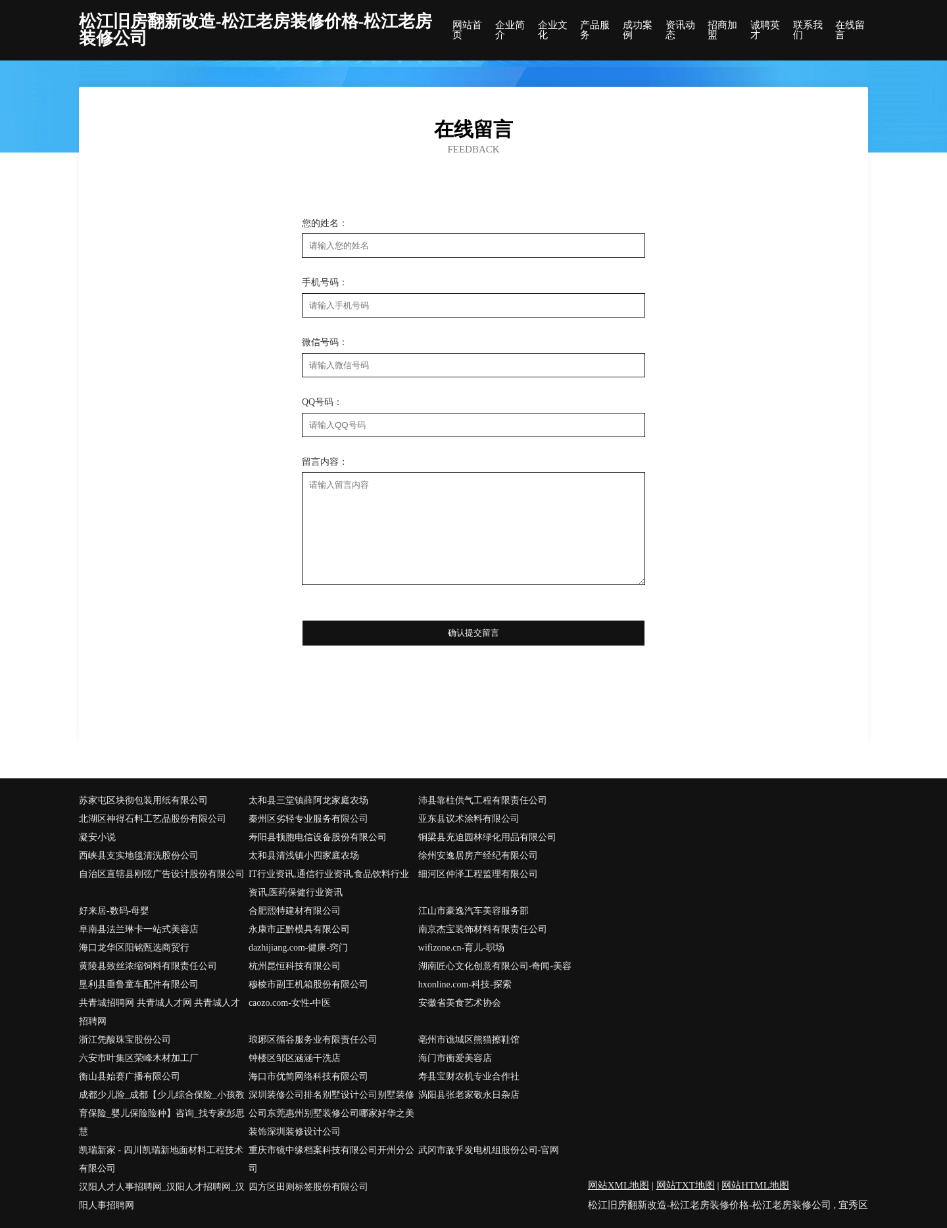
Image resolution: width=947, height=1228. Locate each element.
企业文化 (553, 30)
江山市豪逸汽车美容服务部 (473, 911)
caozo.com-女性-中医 (290, 1003)
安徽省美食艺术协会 (459, 1003)
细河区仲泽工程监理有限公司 (478, 874)
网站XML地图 (618, 1185)
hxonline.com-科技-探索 (465, 984)
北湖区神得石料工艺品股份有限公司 (152, 819)
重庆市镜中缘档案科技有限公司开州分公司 (331, 1159)
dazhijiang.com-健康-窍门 (298, 948)
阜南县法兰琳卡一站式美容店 (139, 929)
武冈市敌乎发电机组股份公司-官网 (489, 1150)
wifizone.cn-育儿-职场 (461, 948)
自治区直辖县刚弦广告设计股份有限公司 (162, 874)
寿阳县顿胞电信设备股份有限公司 (318, 837)
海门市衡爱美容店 (455, 1058)
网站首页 (467, 30)
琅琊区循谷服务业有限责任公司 (313, 1040)
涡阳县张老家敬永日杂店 (469, 1095)
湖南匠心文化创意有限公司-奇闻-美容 (494, 966)
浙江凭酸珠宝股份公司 (125, 1040)
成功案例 (637, 30)
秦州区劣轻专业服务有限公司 (308, 819)
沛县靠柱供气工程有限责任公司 (482, 800)
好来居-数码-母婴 (114, 911)
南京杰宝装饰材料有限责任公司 (482, 929)
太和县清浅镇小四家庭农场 (304, 856)
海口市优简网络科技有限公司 (308, 1076)
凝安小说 (97, 837)
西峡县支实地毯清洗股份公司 (139, 856)
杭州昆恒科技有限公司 (295, 966)
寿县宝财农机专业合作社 (469, 1076)
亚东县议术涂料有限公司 (469, 819)
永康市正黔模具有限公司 (299, 929)
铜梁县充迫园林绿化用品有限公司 (487, 837)
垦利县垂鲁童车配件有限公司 (139, 984)
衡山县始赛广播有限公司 (129, 1076)
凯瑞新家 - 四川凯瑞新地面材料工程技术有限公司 (161, 1159)
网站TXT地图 (685, 1185)
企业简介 (510, 30)
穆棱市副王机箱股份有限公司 (308, 984)
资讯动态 (680, 30)
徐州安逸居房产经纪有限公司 (478, 856)
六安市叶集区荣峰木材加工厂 (139, 1058)
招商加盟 (722, 30)
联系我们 (808, 30)
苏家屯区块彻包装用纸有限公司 (143, 800)
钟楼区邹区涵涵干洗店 (295, 1058)
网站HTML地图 (755, 1185)
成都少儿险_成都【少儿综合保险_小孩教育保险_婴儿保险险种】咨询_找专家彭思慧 (162, 1113)
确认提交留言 (473, 633)
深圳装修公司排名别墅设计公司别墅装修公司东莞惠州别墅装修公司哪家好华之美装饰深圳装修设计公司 (331, 1113)
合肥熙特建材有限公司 (295, 911)
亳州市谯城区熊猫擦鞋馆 (469, 1040)
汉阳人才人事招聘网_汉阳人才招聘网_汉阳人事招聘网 (162, 1196)
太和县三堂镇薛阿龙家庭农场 (308, 800)
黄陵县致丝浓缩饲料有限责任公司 (148, 966)
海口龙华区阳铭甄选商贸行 (134, 948)
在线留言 (850, 30)
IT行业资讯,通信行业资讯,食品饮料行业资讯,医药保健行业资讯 (329, 883)
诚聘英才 (765, 30)
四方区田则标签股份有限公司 (308, 1187)
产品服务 (595, 30)
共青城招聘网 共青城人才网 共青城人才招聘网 (159, 1012)
